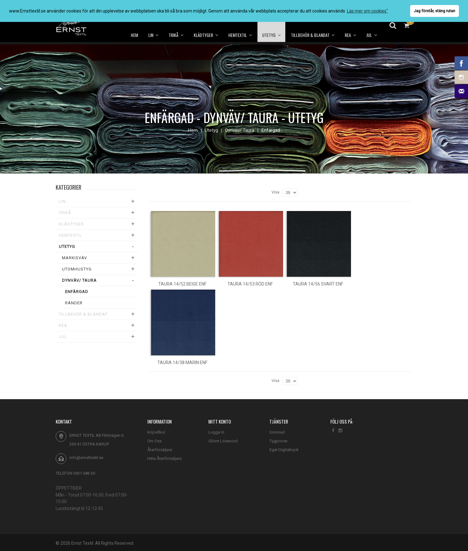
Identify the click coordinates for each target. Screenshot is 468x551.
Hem (193, 130)
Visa (275, 192)
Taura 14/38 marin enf (182, 362)
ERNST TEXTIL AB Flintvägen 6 (96, 435)
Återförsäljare (159, 449)
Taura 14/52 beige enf (182, 283)
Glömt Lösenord (223, 441)
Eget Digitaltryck (284, 449)
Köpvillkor (156, 432)
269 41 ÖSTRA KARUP (89, 444)
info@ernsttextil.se (86, 457)
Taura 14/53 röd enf (250, 283)
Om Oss (154, 441)
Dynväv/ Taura (239, 130)
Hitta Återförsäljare (164, 458)
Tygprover (278, 441)
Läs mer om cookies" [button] (367, 10)
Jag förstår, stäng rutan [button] (434, 10)
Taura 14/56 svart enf (318, 283)
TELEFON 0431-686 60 (75, 473)
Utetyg (211, 130)
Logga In (216, 432)
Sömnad (277, 432)
